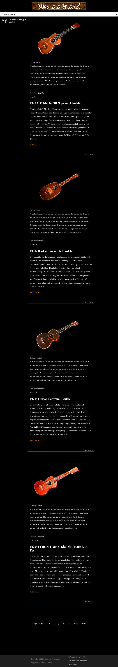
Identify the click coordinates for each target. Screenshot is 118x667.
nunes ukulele (65, 81)
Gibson (45, 369)
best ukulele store (41, 70)
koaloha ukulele (64, 77)
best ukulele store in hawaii (57, 70)
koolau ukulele (75, 77)
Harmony (46, 73)
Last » (83, 624)
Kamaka (71, 73)
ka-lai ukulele (83, 221)
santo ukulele (75, 81)
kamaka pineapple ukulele (38, 77)
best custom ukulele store (62, 66)
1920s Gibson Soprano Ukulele (50, 399)
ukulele (83, 81)
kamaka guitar (80, 73)
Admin (49, 663)
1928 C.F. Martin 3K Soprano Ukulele (55, 103)
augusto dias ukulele (46, 66)
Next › (75, 624)
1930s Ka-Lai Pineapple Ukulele (51, 251)
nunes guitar (55, 81)
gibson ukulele (53, 369)
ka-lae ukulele (73, 221)
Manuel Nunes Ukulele (43, 81)
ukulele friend (34, 84)
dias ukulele (38, 73)
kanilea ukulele (53, 77)
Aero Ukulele (34, 66)
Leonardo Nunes (45, 229)
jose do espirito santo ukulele (58, 73)
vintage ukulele (45, 84)
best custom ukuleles (78, 66)
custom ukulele (72, 70)
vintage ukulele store (58, 84)
